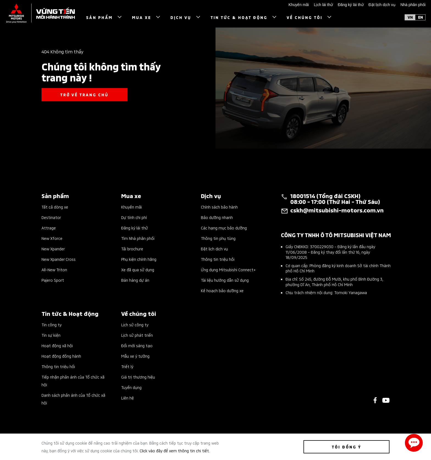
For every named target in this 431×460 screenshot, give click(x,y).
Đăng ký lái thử (134, 227)
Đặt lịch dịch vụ (214, 248)
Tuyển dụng (131, 387)
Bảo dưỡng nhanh (217, 217)
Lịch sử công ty (134, 324)
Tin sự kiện (51, 335)
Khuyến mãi (131, 206)
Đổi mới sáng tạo (137, 345)
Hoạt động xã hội (57, 345)
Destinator (51, 217)
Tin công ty (52, 324)
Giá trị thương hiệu (138, 376)
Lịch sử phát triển (137, 335)
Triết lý (127, 366)
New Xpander (53, 248)
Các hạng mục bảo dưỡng (224, 227)
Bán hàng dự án (135, 280)
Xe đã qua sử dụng (137, 269)
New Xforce (52, 238)
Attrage (49, 227)
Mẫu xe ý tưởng (135, 355)
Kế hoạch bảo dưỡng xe (222, 290)
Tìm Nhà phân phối (137, 238)
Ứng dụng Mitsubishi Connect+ (228, 269)
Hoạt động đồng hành (61, 355)
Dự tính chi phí (134, 217)
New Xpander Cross (59, 259)
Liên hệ (127, 397)
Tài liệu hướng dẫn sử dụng (225, 280)
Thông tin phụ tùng (218, 238)
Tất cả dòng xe (55, 206)
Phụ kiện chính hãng (138, 259)
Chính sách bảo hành (219, 206)
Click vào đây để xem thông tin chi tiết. (175, 450)
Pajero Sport (53, 280)
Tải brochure (132, 248)
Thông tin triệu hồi (217, 259)
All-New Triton (54, 269)
